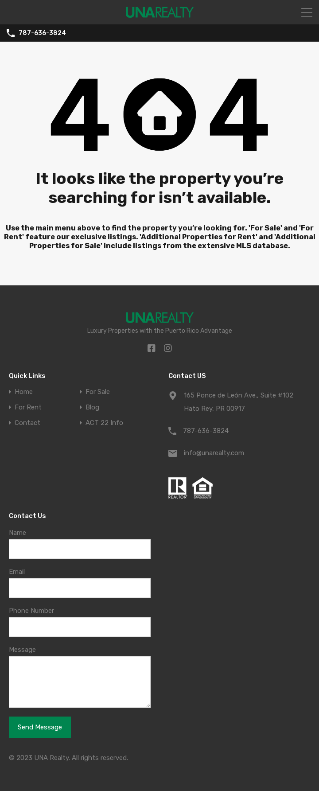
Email (17, 572)
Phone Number (31, 611)
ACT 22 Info (104, 423)
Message (22, 650)
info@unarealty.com (214, 453)
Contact (27, 423)
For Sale (98, 392)
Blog (92, 407)
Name (17, 533)
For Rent (28, 407)
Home (24, 392)
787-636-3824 (42, 33)
